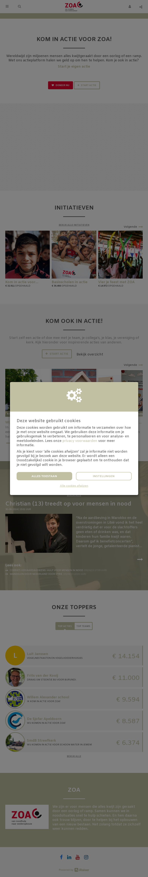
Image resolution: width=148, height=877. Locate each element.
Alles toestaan (44, 476)
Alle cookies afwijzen (74, 486)
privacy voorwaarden (79, 441)
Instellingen (104, 476)
